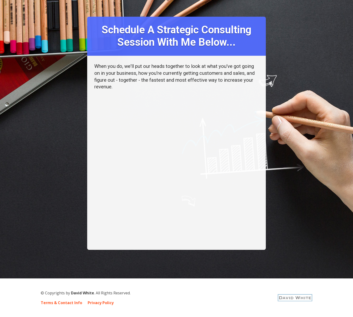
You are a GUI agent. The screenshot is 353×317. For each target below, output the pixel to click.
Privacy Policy (101, 303)
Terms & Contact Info (61, 303)
